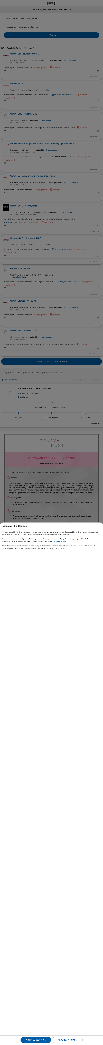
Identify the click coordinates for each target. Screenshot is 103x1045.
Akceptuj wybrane (67, 1040)
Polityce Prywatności (60, 541)
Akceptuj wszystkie (35, 1040)
